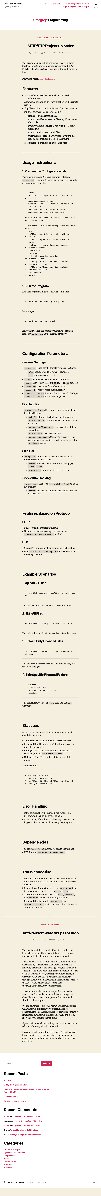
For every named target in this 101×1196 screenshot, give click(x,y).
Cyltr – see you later (19, 1191)
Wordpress (8, 1173)
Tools (57, 926)
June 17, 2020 (50, 948)
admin (35, 53)
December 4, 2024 (50, 53)
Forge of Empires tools (80, 4)
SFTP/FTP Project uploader (50, 46)
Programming (42, 38)
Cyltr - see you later (14, 4)
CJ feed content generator (15, 1109)
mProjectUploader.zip (48, 79)
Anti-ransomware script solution (50, 937)
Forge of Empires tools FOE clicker (56, 4)
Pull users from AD (11, 1105)
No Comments (67, 53)
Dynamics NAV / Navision (14, 1161)
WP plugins (8, 1176)
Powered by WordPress (39, 1191)
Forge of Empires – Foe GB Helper (76, 7)
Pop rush (7, 1089)
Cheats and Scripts (12, 1158)
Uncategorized (57, 38)
